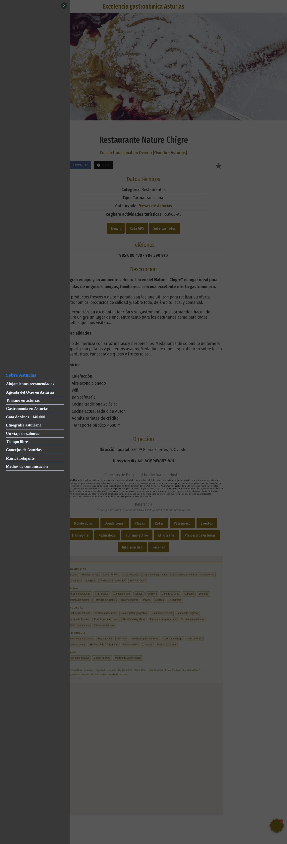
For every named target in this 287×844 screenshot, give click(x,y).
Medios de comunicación (27, 466)
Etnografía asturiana (23, 425)
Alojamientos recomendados (30, 384)
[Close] (64, 5)
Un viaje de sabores (22, 433)
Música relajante (20, 458)
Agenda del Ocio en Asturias (30, 392)
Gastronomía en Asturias (27, 408)
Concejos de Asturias (24, 450)
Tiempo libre (17, 441)
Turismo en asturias (23, 400)
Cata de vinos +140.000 (25, 417)
